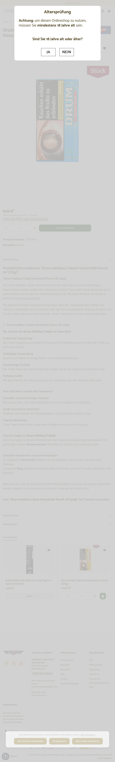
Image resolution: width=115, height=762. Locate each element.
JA (48, 52)
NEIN (66, 52)
